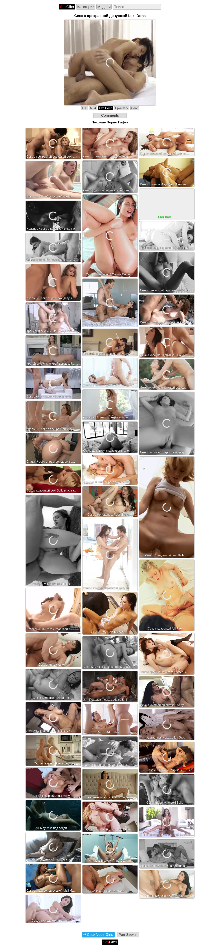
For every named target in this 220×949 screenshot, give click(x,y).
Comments (110, 115)
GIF (84, 108)
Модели (104, 7)
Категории (85, 7)
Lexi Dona (105, 108)
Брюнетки (121, 108)
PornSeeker (128, 935)
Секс (134, 108)
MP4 (93, 108)
